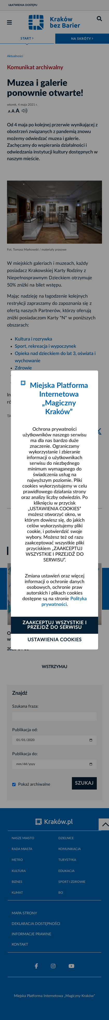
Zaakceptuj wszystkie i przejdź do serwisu (55, 625)
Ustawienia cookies (55, 640)
